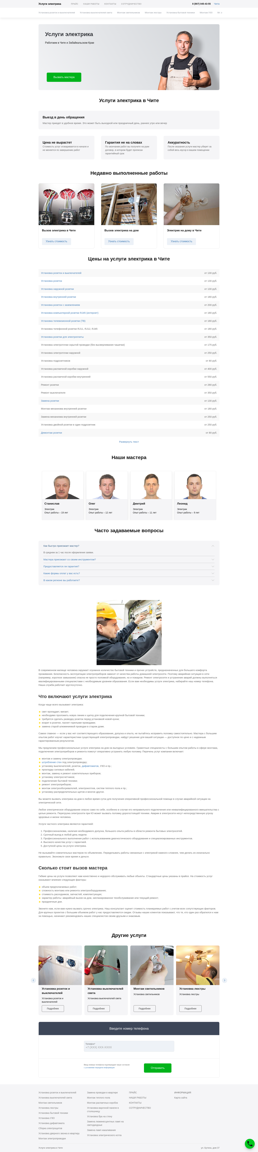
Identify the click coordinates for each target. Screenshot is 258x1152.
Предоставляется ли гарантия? (61, 566)
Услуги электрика (50, 3)
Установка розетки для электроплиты (62, 336)
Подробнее (53, 1008)
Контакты (110, 4)
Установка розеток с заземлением (60, 304)
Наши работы (91, 4)
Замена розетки (50, 400)
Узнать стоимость (56, 241)
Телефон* (90, 1044)
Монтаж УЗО (206, 12)
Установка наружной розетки (57, 289)
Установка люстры (48, 1108)
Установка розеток (51, 280)
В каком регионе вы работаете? (61, 580)
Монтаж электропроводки (52, 1138)
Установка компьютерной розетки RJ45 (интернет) (69, 312)
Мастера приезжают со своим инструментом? (69, 559)
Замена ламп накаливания (101, 1130)
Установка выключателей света (96, 12)
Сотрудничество (131, 4)
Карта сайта (180, 1097)
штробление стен (52, 762)
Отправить (158, 1068)
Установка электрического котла (104, 1135)
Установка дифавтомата (51, 1123)
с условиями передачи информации (99, 1068)
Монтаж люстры (153, 12)
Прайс (74, 4)
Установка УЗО (47, 1118)
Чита (216, 3)
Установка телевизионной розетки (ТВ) (63, 320)
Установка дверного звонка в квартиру (59, 1133)
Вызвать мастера (64, 77)
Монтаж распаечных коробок (102, 1102)
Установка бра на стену (99, 1116)
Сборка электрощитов (50, 1128)
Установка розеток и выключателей (57, 12)
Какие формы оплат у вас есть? (61, 573)
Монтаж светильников (128, 12)
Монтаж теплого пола (98, 1097)
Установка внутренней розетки (58, 296)
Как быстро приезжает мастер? (61, 545)
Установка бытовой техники (181, 12)
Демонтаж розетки (51, 432)
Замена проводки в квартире (102, 1092)
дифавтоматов (90, 766)
